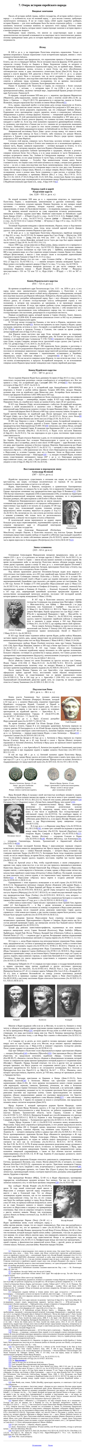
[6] (58, 356)
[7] (66, 382)
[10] (44, 454)
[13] (77, 733)
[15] (73, 802)
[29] (57, 1182)
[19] (79, 839)
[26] (24, 1080)
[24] (25, 1053)
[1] (65, 102)
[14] (80, 799)
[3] (31, 324)
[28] (79, 1166)
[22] (65, 900)
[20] (18, 843)
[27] (62, 1097)
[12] (71, 540)
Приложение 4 (20, 1360)
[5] (52, 339)
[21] (12, 878)
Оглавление (37, 1445)
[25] (49, 1053)
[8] (80, 416)
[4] (13, 329)
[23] (30, 1030)
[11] (74, 491)
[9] (47, 426)
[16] (39, 828)
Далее (50, 1445)
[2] (56, 182)
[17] (79, 833)
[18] (43, 839)
